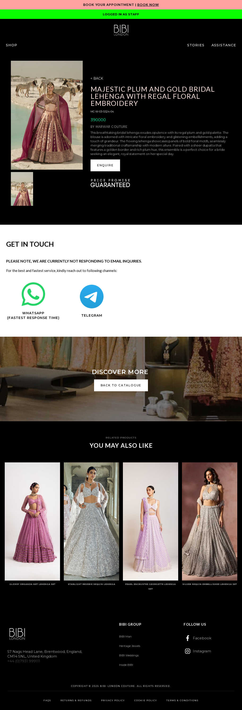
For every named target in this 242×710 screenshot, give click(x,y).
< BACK (97, 78)
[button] (11, 45)
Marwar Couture (112, 127)
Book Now (148, 5)
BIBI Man (125, 636)
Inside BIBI (126, 665)
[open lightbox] (47, 115)
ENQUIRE (105, 165)
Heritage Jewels (129, 646)
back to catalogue (121, 385)
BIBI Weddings (129, 655)
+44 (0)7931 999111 (23, 661)
